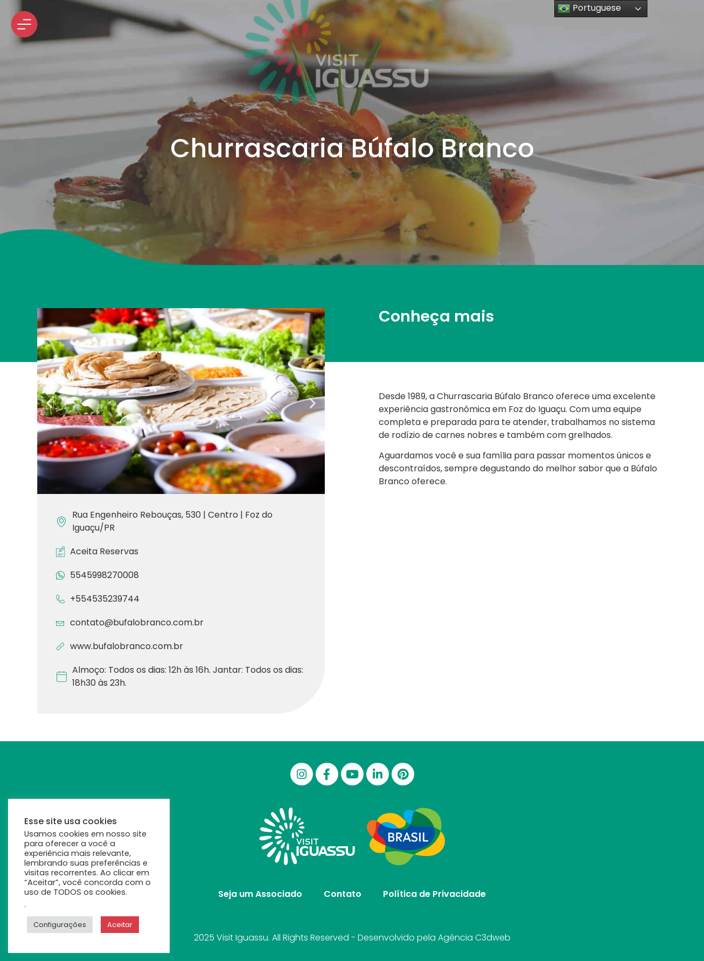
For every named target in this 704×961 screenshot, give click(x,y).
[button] (49, 403)
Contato (342, 894)
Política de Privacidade (434, 894)
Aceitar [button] (120, 925)
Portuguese (589, 8)
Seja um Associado (260, 894)
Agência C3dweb (474, 937)
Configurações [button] (59, 925)
